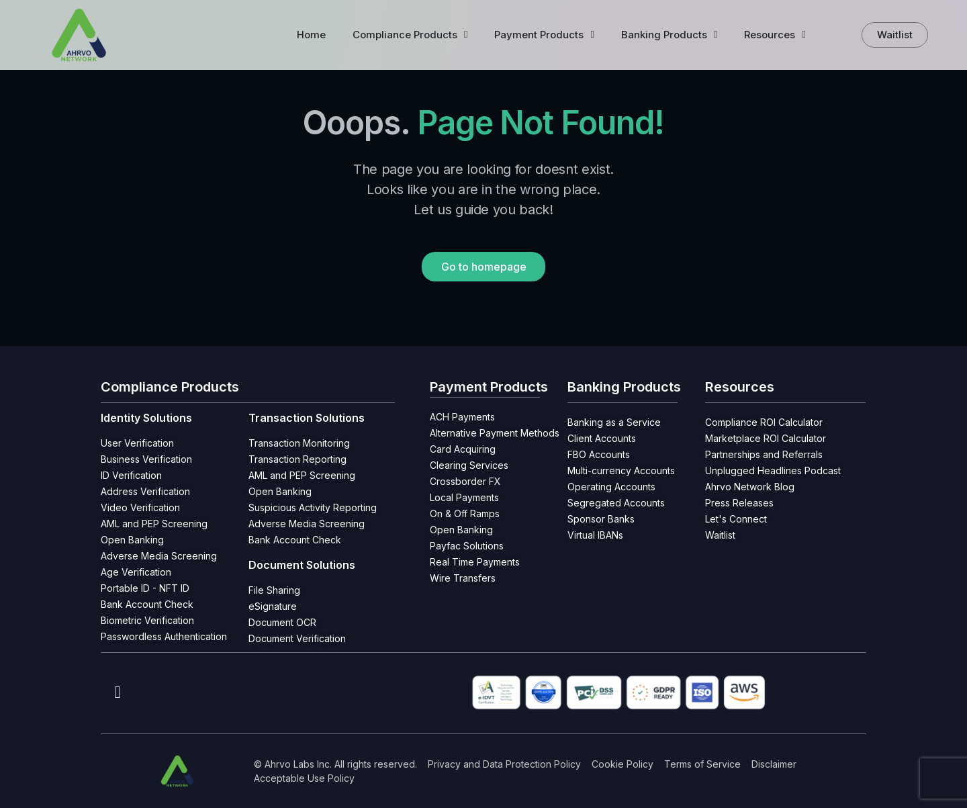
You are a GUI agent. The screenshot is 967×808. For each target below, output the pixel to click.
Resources (774, 34)
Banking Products (669, 34)
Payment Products (544, 34)
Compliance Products (410, 34)
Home (311, 34)
